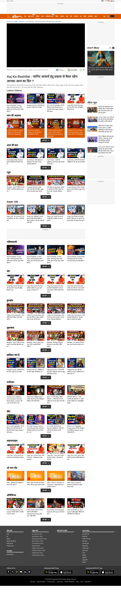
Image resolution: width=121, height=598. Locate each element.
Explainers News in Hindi (38, 550)
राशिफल (76, 16)
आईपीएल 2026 (50, 16)
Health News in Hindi (37, 552)
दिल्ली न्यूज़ (84, 536)
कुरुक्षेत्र (10, 300)
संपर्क (8, 534)
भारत (42, 16)
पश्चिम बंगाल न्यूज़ (86, 538)
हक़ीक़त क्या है (13, 355)
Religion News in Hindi (38, 548)
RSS (77, 581)
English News (10, 545)
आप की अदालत (14, 115)
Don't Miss (93, 48)
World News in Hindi (37, 536)
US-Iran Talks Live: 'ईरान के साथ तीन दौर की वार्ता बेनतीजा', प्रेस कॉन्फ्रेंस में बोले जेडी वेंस (106, 119)
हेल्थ (96, 16)
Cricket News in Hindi (37, 543)
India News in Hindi (37, 534)
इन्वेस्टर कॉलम (10, 543)
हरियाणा (84, 555)
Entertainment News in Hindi (39, 538)
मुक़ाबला (10, 327)
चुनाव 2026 (31, 16)
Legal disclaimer (41, 581)
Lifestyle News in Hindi (38, 555)
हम (7, 536)
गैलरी (85, 16)
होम (25, 16)
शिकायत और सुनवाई (11, 541)
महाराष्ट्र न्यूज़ (85, 545)
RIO (82, 581)
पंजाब (83, 552)
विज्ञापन (8, 538)
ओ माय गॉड (12, 468)
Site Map (32, 581)
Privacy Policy (51, 581)
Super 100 (12, 201)
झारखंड (84, 562)
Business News (36, 545)
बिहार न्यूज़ (84, 541)
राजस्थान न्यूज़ (85, 548)
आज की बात (12, 145)
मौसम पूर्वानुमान (10, 554)
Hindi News (10, 21)
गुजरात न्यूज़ (85, 550)
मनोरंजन (62, 16)
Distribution (88, 581)
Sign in (112, 1)
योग (8, 271)
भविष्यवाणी (21, 21)
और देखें (45, 140)
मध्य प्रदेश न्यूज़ (85, 543)
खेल (67, 16)
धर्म (81, 16)
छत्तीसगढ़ (84, 557)
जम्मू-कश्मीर (85, 560)
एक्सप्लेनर (90, 16)
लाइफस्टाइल (12, 440)
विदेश (57, 16)
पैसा (71, 16)
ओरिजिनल (11, 495)
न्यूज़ (9, 172)
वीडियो (37, 16)
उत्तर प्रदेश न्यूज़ (85, 534)
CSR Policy (60, 581)
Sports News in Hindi (37, 541)
